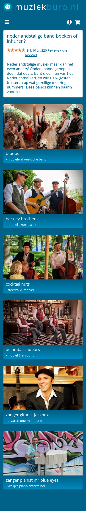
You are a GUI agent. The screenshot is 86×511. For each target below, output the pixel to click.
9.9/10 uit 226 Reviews (43, 50)
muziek (47, 6)
